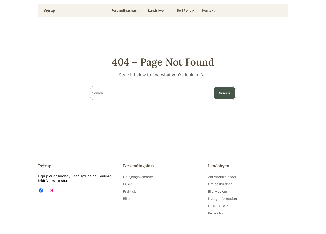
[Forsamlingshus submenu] (139, 10)
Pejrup (49, 10)
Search (224, 93)
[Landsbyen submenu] (168, 10)
